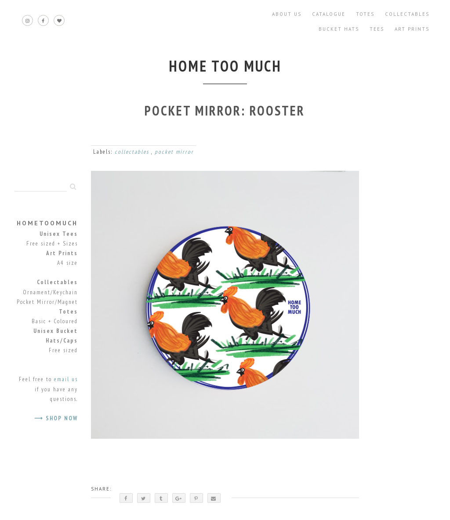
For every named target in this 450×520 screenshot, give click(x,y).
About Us (286, 14)
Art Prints (412, 29)
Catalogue (328, 14)
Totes (365, 14)
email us (66, 379)
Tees (377, 29)
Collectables (407, 14)
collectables (133, 151)
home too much (225, 66)
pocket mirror (174, 151)
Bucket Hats (339, 29)
